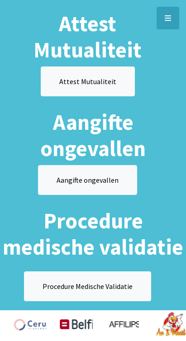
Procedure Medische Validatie (88, 286)
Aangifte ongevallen (88, 180)
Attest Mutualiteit (87, 81)
